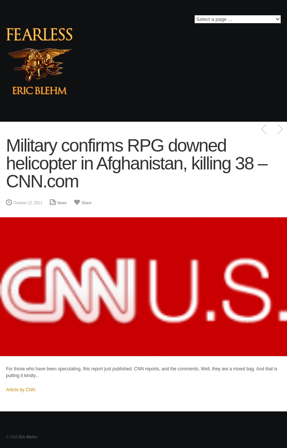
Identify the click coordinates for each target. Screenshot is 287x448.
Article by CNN (21, 389)
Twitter (103, 21)
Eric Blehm (28, 437)
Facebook (92, 21)
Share (86, 203)
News (62, 203)
